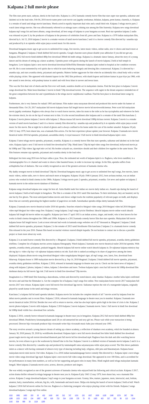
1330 (71, 398)
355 (115, 398)
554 (64, 398)
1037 (90, 395)
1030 (97, 395)
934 (17, 401)
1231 (76, 395)
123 (126, 398)
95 (89, 398)
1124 (36, 401)
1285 (95, 398)
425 (102, 398)
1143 (10, 401)
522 (63, 395)
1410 (50, 395)
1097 (38, 398)
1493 (25, 395)
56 (30, 401)
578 (78, 398)
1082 (18, 395)
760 (131, 395)
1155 (18, 398)
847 (45, 398)
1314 (133, 398)
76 (84, 398)
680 (24, 401)
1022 (25, 398)
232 (83, 395)
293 (32, 395)
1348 (111, 395)
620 (51, 398)
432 (43, 395)
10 (38, 395)
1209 (43, 401)
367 (125, 395)
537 (108, 398)
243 (57, 395)
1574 (118, 395)
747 (69, 395)
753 (58, 398)
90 (121, 398)
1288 (11, 398)
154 (32, 398)
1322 (11, 395)
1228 (104, 395)
